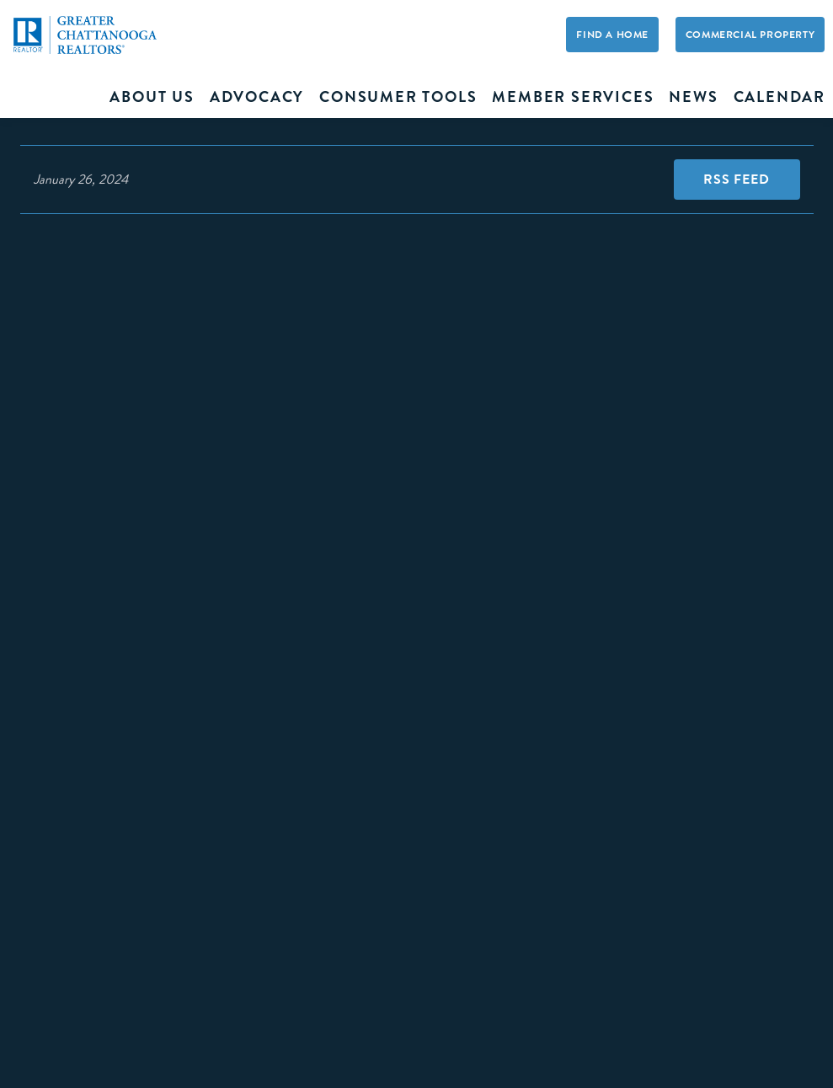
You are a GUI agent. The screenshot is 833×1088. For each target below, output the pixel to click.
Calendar (779, 97)
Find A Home (612, 34)
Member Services (573, 97)
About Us (151, 97)
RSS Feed (736, 179)
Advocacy (257, 97)
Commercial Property (750, 34)
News (693, 97)
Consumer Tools (398, 97)
